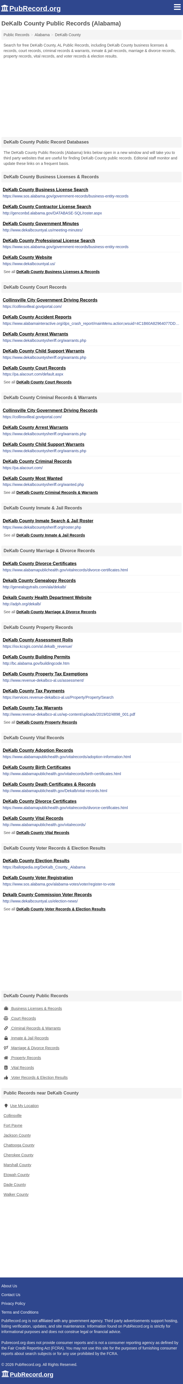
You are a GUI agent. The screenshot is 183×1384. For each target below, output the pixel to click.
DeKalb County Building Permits (36, 657)
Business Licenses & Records (33, 1008)
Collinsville (13, 1115)
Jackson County (17, 1135)
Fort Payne (13, 1125)
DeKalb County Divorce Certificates (39, 563)
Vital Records (19, 1067)
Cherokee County (18, 1155)
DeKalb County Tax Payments (34, 691)
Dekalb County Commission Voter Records (47, 894)
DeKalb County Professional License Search (49, 240)
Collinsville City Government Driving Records (50, 300)
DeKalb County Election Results (36, 860)
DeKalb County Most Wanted (32, 478)
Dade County (15, 1184)
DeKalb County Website (27, 257)
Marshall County (17, 1165)
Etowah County (17, 1175)
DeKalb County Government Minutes (41, 223)
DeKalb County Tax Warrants (33, 708)
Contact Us (10, 1295)
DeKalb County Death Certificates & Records (49, 784)
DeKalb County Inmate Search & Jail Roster (48, 520)
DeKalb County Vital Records (33, 818)
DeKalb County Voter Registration (38, 877)
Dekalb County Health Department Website (47, 597)
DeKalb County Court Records (34, 368)
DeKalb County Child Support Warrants (43, 351)
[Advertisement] (91, 96)
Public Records (16, 35)
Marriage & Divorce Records (31, 1048)
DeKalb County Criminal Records (37, 461)
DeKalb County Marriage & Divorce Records (56, 612)
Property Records (22, 1058)
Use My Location (21, 1106)
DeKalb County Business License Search (45, 189)
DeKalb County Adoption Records (38, 750)
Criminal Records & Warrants (32, 1028)
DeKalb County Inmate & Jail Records (50, 535)
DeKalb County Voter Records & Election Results (61, 909)
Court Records (20, 1018)
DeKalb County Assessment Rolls (38, 640)
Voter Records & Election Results (36, 1077)
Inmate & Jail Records (26, 1038)
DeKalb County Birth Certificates (37, 767)
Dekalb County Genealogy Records (39, 580)
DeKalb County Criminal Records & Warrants (57, 492)
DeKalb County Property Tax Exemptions (45, 674)
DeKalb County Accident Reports (37, 317)
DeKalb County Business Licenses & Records (58, 272)
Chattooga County (19, 1145)
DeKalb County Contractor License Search (47, 206)
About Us (9, 1286)
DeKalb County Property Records (46, 722)
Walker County (16, 1194)
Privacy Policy (13, 1303)
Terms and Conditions (19, 1312)
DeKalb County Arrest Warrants (35, 334)
